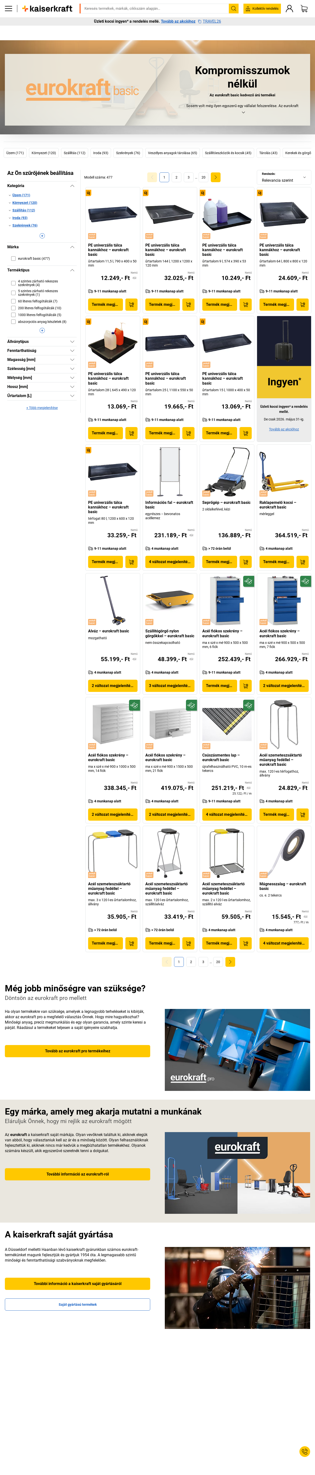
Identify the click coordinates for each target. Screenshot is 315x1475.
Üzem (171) (15, 153)
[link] (176, 177)
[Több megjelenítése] (42, 235)
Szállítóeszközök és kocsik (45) (228, 153)
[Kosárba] (131, 305)
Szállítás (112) (74, 153)
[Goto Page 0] (152, 177)
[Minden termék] (8, 23)
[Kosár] (304, 23)
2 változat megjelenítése (113, 685)
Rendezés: (268, 173)
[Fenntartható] (248, 581)
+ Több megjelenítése (42, 408)
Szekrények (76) (128, 153)
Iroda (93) (100, 153)
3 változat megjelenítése (170, 685)
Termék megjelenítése (107, 304)
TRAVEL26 (209, 36)
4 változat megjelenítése (170, 561)
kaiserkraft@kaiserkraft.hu (220, 11)
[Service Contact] (304, 1451)
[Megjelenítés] (72, 342)
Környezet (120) (44, 153)
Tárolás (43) (268, 153)
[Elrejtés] (72, 186)
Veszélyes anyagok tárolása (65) (172, 153)
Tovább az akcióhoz (178, 36)
